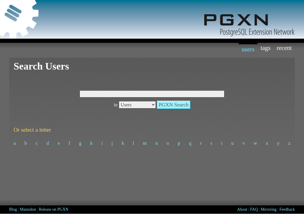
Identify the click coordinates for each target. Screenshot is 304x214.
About (242, 209)
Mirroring (269, 209)
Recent (284, 47)
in (115, 104)
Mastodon (28, 209)
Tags (266, 47)
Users (248, 49)
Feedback (287, 209)
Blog (13, 209)
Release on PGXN (54, 209)
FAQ (254, 209)
